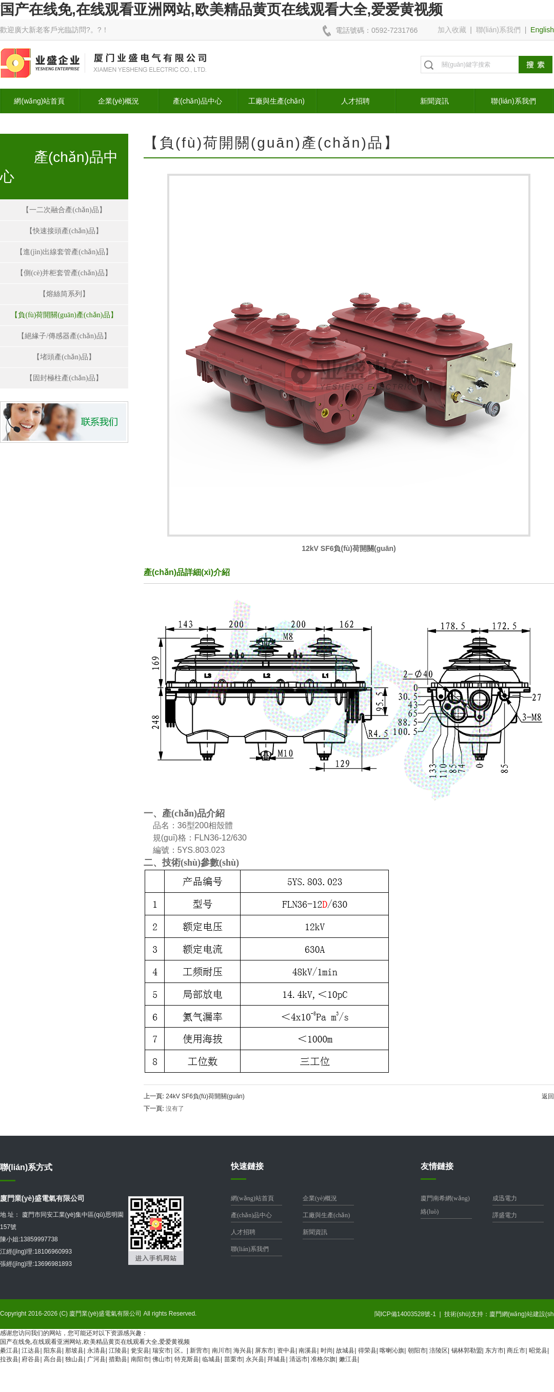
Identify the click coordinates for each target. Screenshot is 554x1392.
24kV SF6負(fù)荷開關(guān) (205, 1096)
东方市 (494, 1350)
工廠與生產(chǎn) (276, 101)
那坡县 (74, 1350)
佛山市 (161, 1359)
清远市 (298, 1359)
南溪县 (308, 1350)
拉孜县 (9, 1359)
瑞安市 (161, 1350)
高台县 (53, 1359)
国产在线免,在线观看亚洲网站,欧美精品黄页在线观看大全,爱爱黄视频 (221, 9)
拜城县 (276, 1359)
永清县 (96, 1350)
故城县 (345, 1350)
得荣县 (367, 1350)
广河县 (96, 1359)
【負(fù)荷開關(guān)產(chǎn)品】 (64, 315)
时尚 (327, 1350)
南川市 (221, 1350)
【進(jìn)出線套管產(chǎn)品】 (64, 252)
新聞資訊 (434, 101)
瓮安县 (140, 1350)
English (542, 30)
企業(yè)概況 (118, 101)
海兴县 (242, 1350)
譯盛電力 (504, 1215)
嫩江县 (348, 1359)
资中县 (286, 1350)
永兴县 (255, 1359)
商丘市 (516, 1350)
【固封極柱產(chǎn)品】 (64, 378)
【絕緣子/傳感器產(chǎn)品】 (63, 336)
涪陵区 (438, 1350)
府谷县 (31, 1359)
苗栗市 (233, 1359)
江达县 (31, 1350)
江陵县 (118, 1350)
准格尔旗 (323, 1359)
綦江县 (9, 1350)
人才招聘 (355, 101)
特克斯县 (186, 1359)
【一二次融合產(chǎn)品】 (64, 210)
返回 (548, 1096)
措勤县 (118, 1359)
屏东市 (264, 1350)
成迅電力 (504, 1198)
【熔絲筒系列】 (64, 294)
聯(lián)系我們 (498, 30)
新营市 (199, 1350)
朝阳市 (417, 1350)
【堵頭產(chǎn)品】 (64, 357)
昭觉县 (538, 1350)
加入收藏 (452, 30)
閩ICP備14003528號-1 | (409, 1314)
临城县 (211, 1359)
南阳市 (140, 1359)
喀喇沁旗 (392, 1350)
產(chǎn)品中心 (197, 101)
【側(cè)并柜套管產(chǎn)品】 (63, 273)
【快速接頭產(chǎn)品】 (64, 231)
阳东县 (53, 1350)
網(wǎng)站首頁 (39, 101)
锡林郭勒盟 (466, 1350)
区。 (180, 1350)
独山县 (74, 1359)
